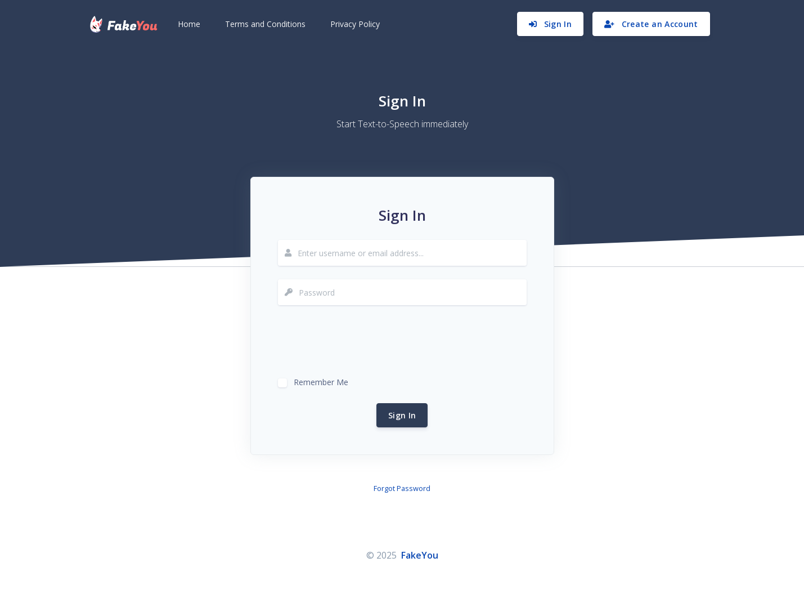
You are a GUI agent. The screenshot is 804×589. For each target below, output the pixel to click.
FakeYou (419, 555)
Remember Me (321, 381)
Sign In (402, 415)
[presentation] (363, 341)
